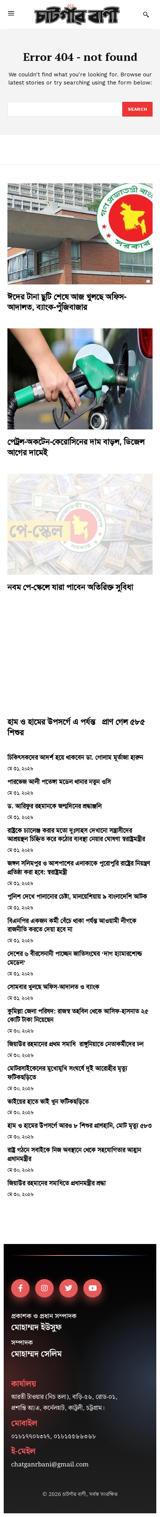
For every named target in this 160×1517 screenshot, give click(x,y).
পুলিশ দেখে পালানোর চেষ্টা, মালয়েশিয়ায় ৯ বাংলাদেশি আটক (77, 896)
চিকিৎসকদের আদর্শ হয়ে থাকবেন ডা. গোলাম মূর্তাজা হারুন (75, 757)
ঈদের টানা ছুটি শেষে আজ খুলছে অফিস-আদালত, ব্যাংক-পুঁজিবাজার (66, 302)
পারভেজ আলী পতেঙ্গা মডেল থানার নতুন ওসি (59, 782)
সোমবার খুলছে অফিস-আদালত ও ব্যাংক (53, 987)
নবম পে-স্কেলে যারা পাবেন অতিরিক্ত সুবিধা (70, 587)
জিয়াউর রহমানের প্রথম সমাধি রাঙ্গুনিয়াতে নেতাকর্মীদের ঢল (75, 1044)
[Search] (137, 109)
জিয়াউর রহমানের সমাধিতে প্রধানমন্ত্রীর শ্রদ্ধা (56, 1183)
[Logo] (77, 14)
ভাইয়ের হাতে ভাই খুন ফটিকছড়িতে (48, 1102)
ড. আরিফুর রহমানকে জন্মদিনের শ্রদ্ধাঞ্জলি (54, 806)
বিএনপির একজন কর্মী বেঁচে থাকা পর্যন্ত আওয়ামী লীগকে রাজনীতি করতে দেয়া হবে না (71, 925)
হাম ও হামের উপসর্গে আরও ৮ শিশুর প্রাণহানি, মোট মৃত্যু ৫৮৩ (79, 1126)
